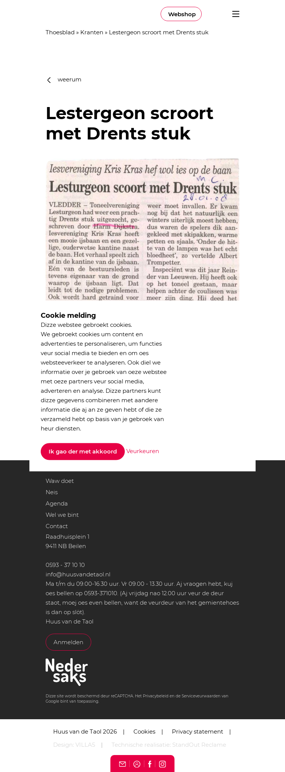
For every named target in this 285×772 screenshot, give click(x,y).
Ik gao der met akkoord (83, 451)
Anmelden (68, 642)
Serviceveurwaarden (201, 696)
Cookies (144, 731)
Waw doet (60, 480)
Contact (57, 526)
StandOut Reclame (199, 744)
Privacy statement (197, 731)
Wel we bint (62, 514)
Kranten (91, 32)
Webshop (182, 14)
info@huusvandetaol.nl (78, 574)
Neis (52, 492)
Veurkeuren (142, 451)
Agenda (57, 503)
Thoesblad (60, 32)
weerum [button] (64, 79)
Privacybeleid (156, 696)
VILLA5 (85, 744)
